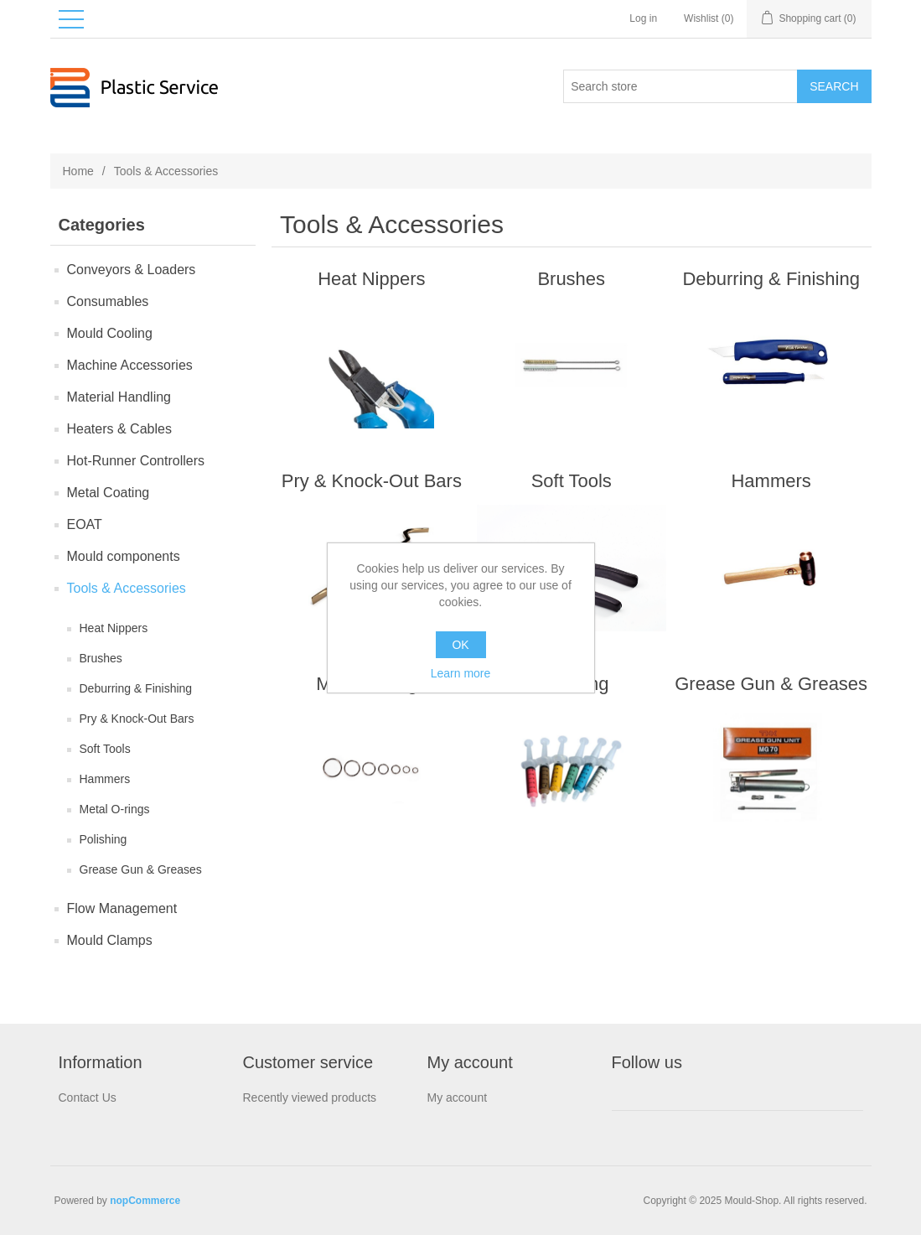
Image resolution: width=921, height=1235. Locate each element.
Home (78, 171)
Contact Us (87, 1097)
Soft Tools (105, 748)
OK (460, 644)
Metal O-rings (115, 809)
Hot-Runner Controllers (136, 461)
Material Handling (119, 397)
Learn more (461, 673)
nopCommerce (145, 1200)
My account (457, 1097)
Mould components (123, 556)
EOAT (84, 524)
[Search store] (680, 86)
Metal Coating (108, 492)
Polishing (103, 839)
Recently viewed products (310, 1097)
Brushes (101, 658)
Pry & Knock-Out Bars (137, 718)
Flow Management (122, 908)
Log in (643, 18)
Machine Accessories (130, 365)
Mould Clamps (110, 940)
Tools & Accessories (126, 588)
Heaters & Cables (119, 429)
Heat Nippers (114, 628)
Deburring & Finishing (136, 688)
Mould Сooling (110, 333)
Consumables (108, 301)
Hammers (105, 779)
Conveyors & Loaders (131, 269)
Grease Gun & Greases (141, 869)
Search (834, 86)
